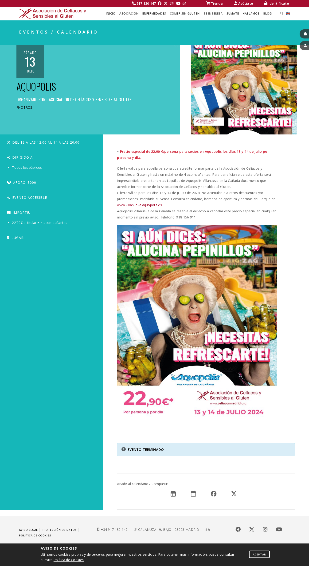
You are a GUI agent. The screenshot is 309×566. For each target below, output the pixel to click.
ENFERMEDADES (154, 13)
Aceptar (259, 554)
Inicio (111, 13)
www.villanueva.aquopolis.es (139, 205)
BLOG (267, 13)
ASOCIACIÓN (129, 13)
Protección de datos (59, 530)
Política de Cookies (69, 560)
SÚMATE (233, 13)
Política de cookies (35, 535)
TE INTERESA (213, 13)
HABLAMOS (251, 13)
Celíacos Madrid (190, 40)
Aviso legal (28, 530)
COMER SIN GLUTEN (185, 13)
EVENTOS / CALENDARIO (268, 40)
